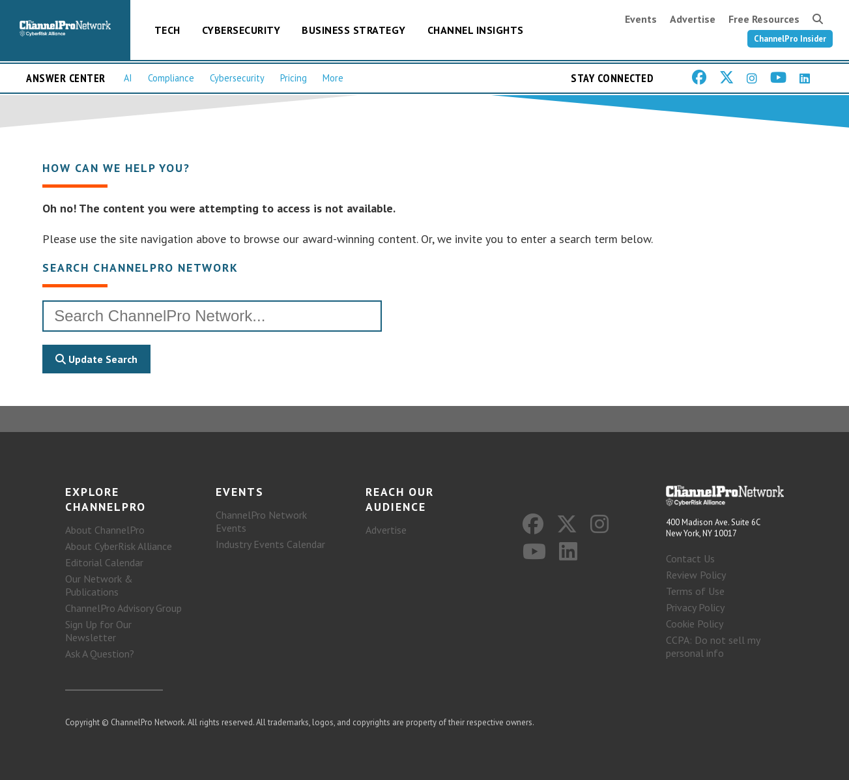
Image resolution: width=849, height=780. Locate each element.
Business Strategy (354, 29)
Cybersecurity (241, 29)
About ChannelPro (105, 529)
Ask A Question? (99, 653)
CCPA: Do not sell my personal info (713, 646)
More (333, 78)
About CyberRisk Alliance (118, 546)
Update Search (96, 359)
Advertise (692, 18)
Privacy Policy (695, 607)
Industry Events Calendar (270, 544)
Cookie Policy (694, 623)
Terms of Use (695, 591)
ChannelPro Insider (790, 38)
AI (128, 78)
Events (641, 18)
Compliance (171, 78)
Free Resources (763, 18)
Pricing (293, 78)
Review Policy (696, 574)
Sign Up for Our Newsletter (98, 631)
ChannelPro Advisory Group (123, 607)
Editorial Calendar (104, 562)
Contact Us (690, 558)
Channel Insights (475, 29)
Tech (167, 29)
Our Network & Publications (99, 585)
